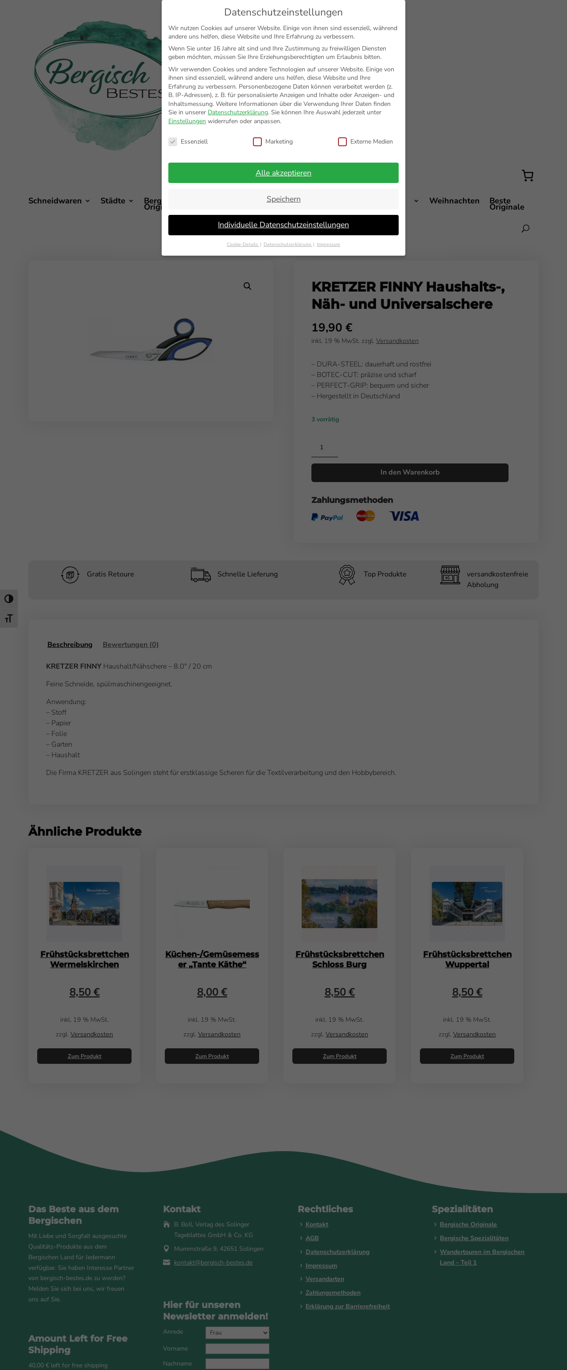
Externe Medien (365, 141)
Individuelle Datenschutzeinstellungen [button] (283, 224)
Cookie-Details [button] (243, 244)
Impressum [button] (328, 244)
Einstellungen (187, 121)
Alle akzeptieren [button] (283, 172)
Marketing (273, 141)
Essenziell (188, 141)
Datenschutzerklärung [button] (288, 244)
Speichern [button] (284, 199)
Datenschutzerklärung (238, 112)
